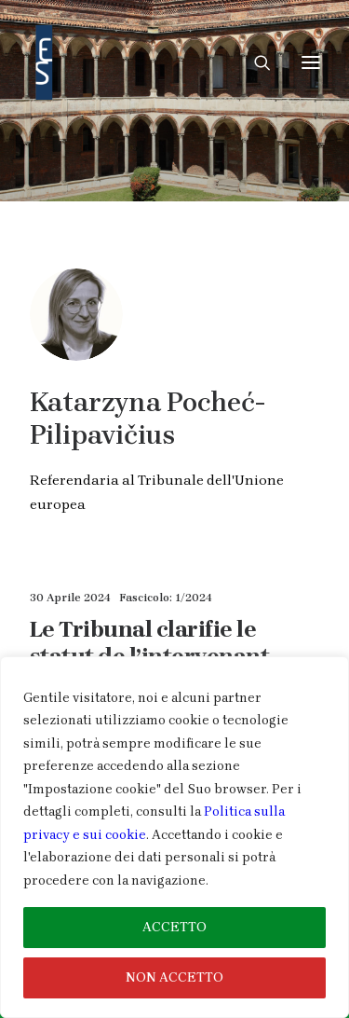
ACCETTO (174, 927)
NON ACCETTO (174, 977)
